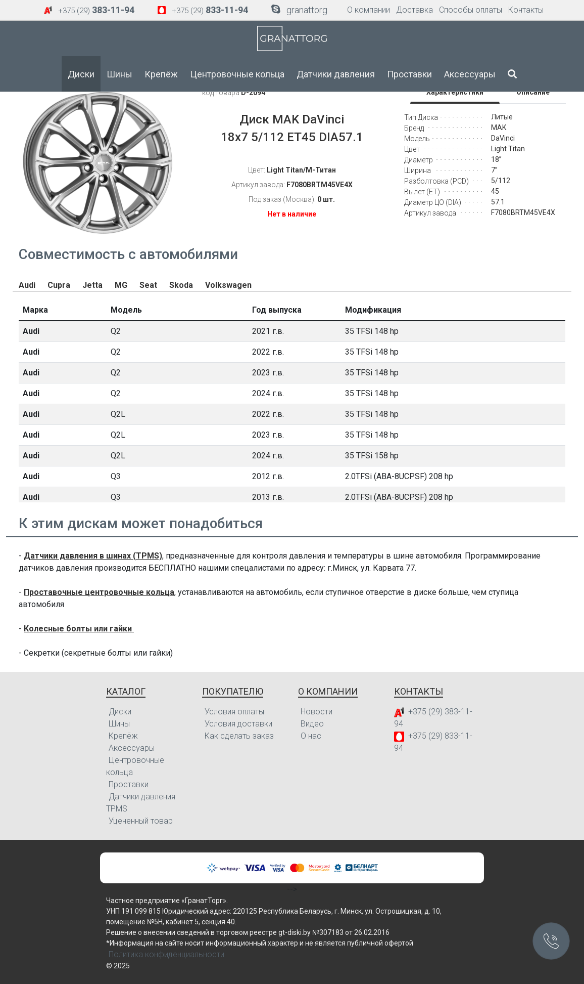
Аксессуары (470, 74)
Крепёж (161, 74)
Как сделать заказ (239, 736)
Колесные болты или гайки (79, 628)
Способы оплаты (470, 10)
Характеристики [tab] (454, 92)
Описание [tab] (533, 92)
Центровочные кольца (237, 74)
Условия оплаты (234, 711)
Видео (312, 724)
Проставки (409, 74)
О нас (311, 736)
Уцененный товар (141, 821)
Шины (119, 74)
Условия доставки (238, 724)
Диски (81, 74)
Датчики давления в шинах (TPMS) (93, 556)
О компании (368, 10)
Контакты (526, 10)
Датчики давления (336, 74)
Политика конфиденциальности (166, 954)
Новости (316, 711)
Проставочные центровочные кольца (99, 592)
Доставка (414, 10)
